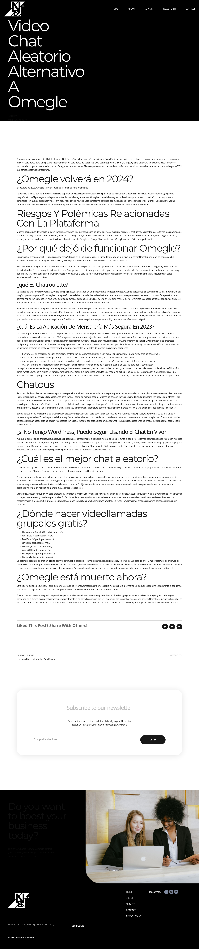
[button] (165, 626)
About (131, 8)
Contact (190, 8)
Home (115, 8)
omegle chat (154, 417)
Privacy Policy (134, 916)
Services (149, 8)
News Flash (169, 8)
